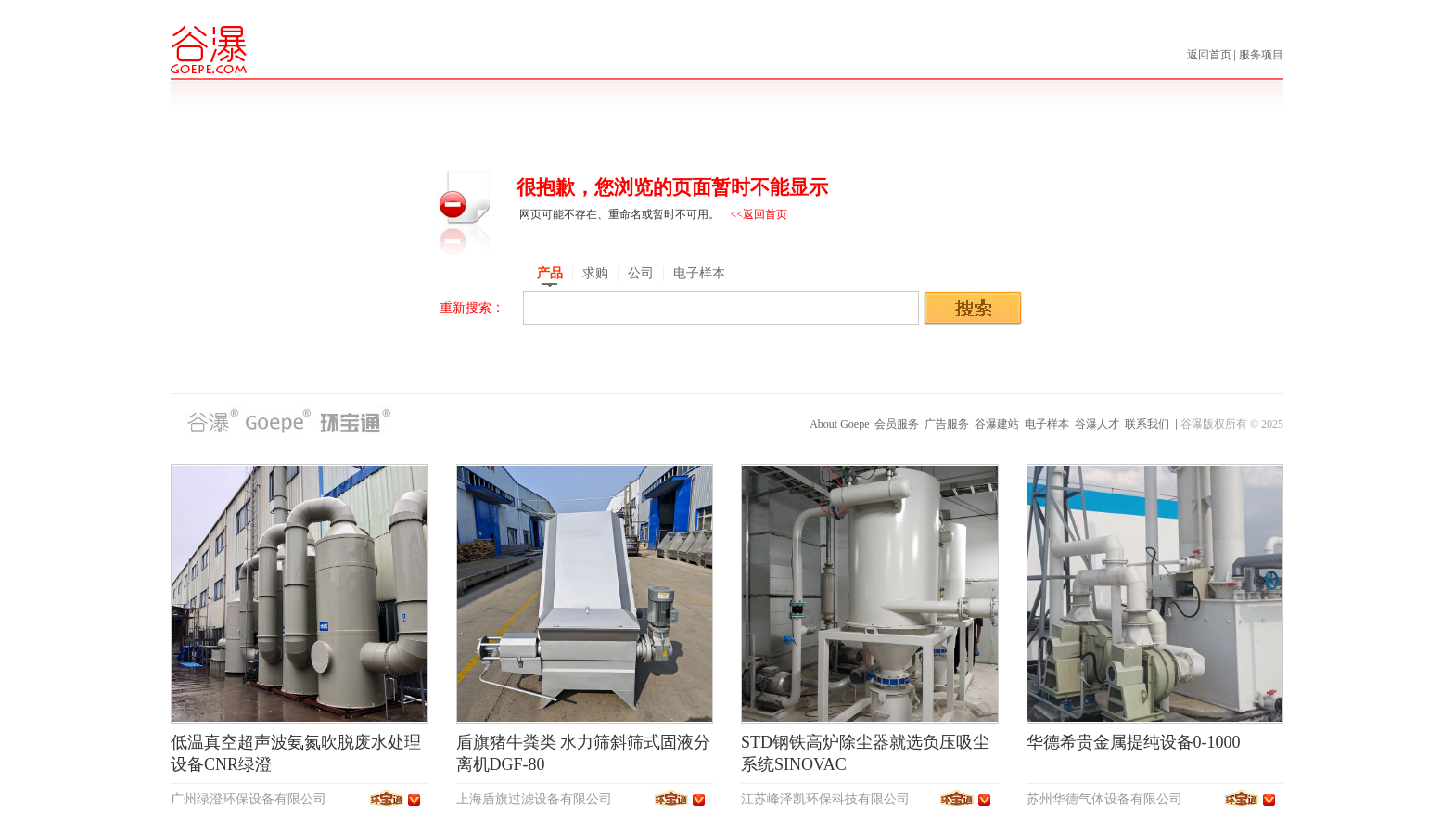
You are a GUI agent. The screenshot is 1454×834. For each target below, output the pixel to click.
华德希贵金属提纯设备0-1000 (1134, 742)
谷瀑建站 (997, 423)
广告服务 (947, 423)
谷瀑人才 (1097, 423)
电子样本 (1047, 423)
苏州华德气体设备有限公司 (1104, 799)
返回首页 (1210, 54)
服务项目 (1261, 54)
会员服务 (896, 423)
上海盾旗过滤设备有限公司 (534, 799)
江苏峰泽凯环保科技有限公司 (825, 799)
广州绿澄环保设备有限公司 (248, 799)
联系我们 (1147, 423)
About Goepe (839, 423)
